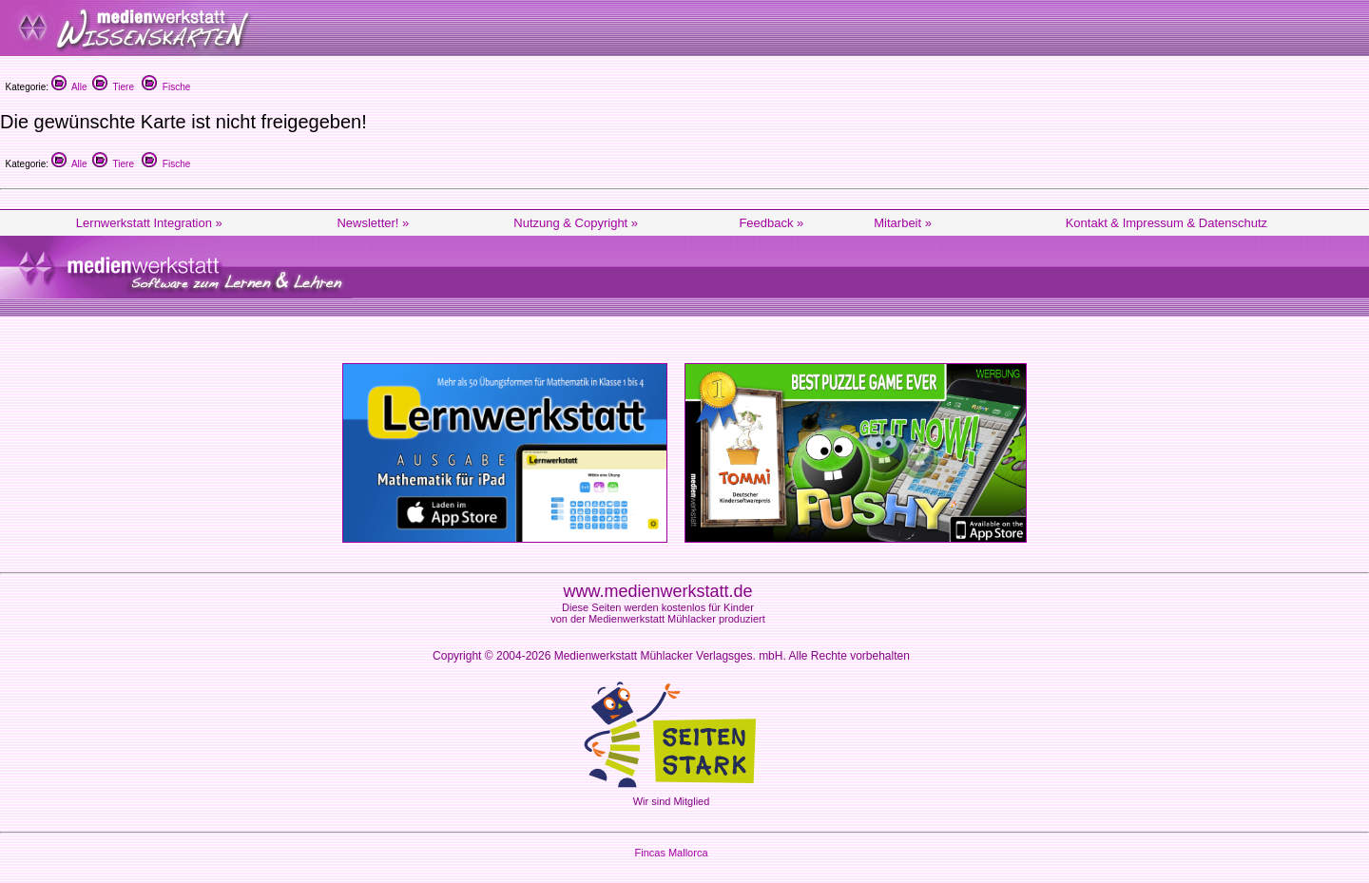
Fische (166, 87)
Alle (69, 87)
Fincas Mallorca (670, 852)
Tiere (113, 87)
